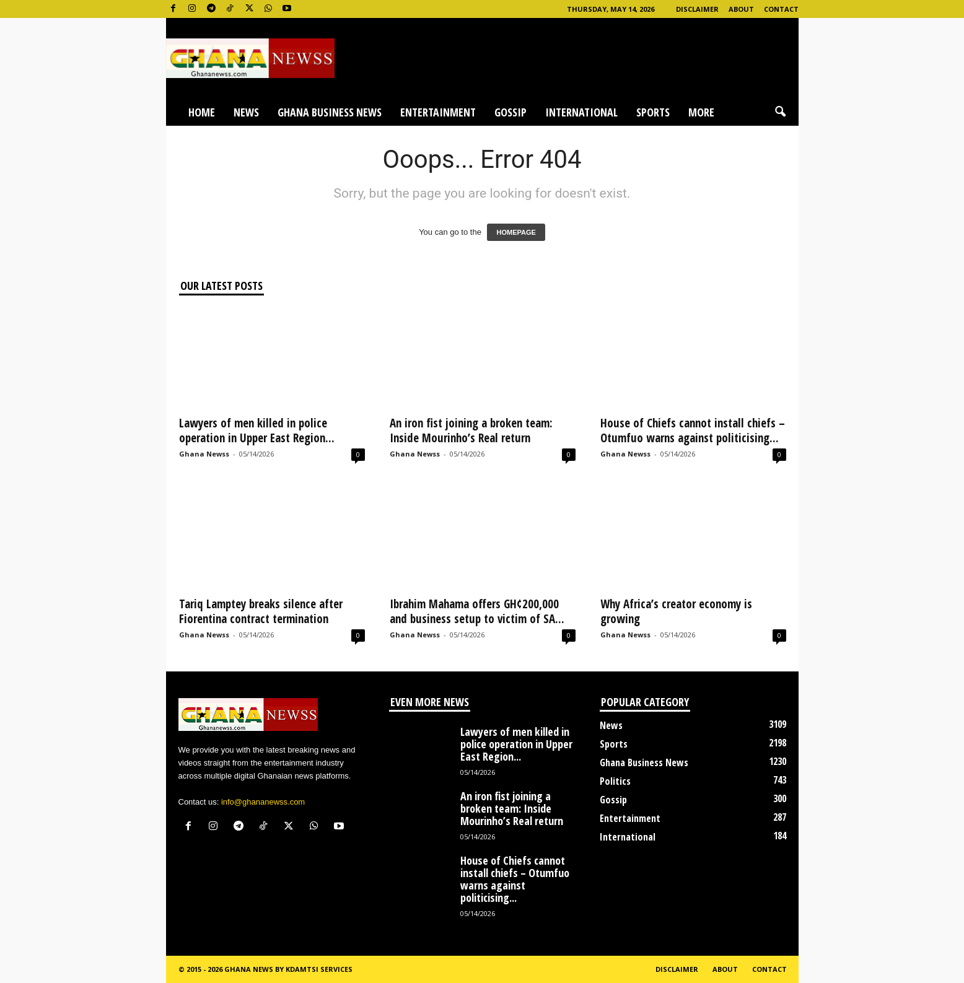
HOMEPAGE (515, 232)
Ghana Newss (204, 453)
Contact (781, 9)
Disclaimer (697, 9)
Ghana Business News (330, 112)
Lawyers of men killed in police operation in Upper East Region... (257, 430)
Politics (615, 781)
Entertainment (438, 112)
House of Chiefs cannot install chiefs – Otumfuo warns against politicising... (692, 430)
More (701, 112)
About (741, 9)
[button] (780, 112)
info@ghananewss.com (263, 801)
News (246, 112)
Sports (653, 112)
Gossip (510, 112)
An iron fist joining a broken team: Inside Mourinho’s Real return (471, 430)
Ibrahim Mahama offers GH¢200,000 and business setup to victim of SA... (477, 611)
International (581, 112)
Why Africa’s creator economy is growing (676, 611)
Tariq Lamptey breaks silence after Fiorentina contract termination (261, 611)
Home (201, 112)
